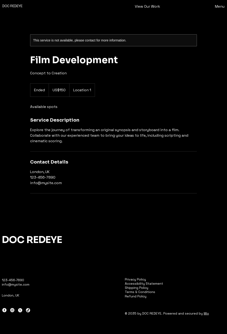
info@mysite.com (15, 284)
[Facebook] (4, 310)
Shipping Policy (136, 288)
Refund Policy (135, 296)
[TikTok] (28, 310)
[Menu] (211, 6)
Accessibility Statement (144, 283)
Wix (206, 313)
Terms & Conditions (140, 292)
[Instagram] (12, 310)
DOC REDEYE (12, 5)
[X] (20, 310)
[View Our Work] (147, 6)
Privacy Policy (135, 279)
